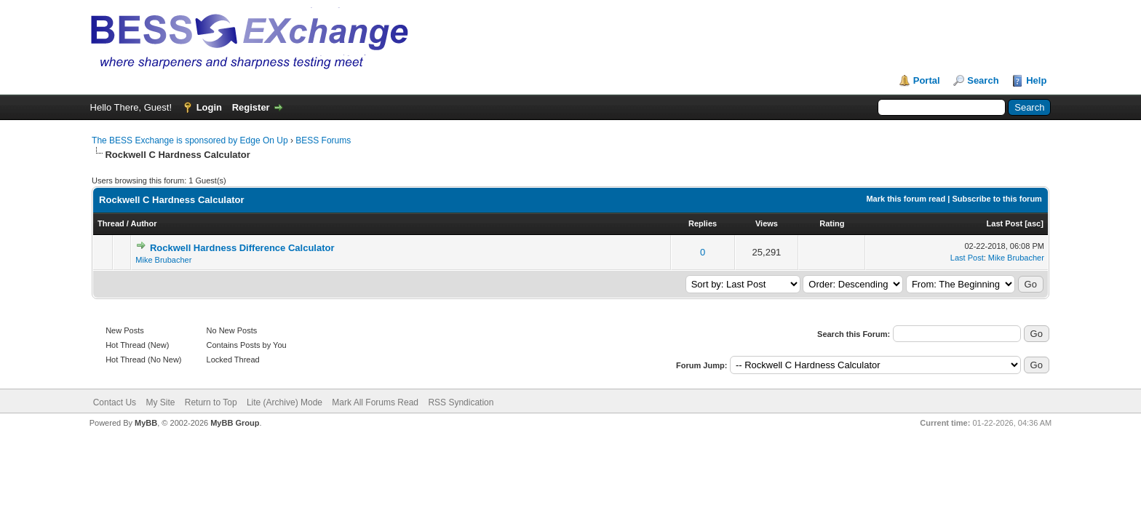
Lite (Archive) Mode (284, 402)
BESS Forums (323, 140)
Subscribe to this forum (996, 198)
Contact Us (114, 402)
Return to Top (211, 402)
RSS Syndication (460, 402)
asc (1034, 223)
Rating (831, 223)
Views (766, 223)
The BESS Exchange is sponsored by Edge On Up (190, 140)
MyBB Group (234, 422)
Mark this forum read (905, 198)
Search (982, 80)
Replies (702, 223)
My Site (160, 402)
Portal (926, 80)
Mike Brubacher (163, 259)
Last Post (1005, 223)
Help (1036, 80)
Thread (111, 223)
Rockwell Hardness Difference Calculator (242, 247)
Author (144, 223)
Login (209, 107)
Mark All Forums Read (375, 402)
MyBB (146, 422)
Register (251, 107)
